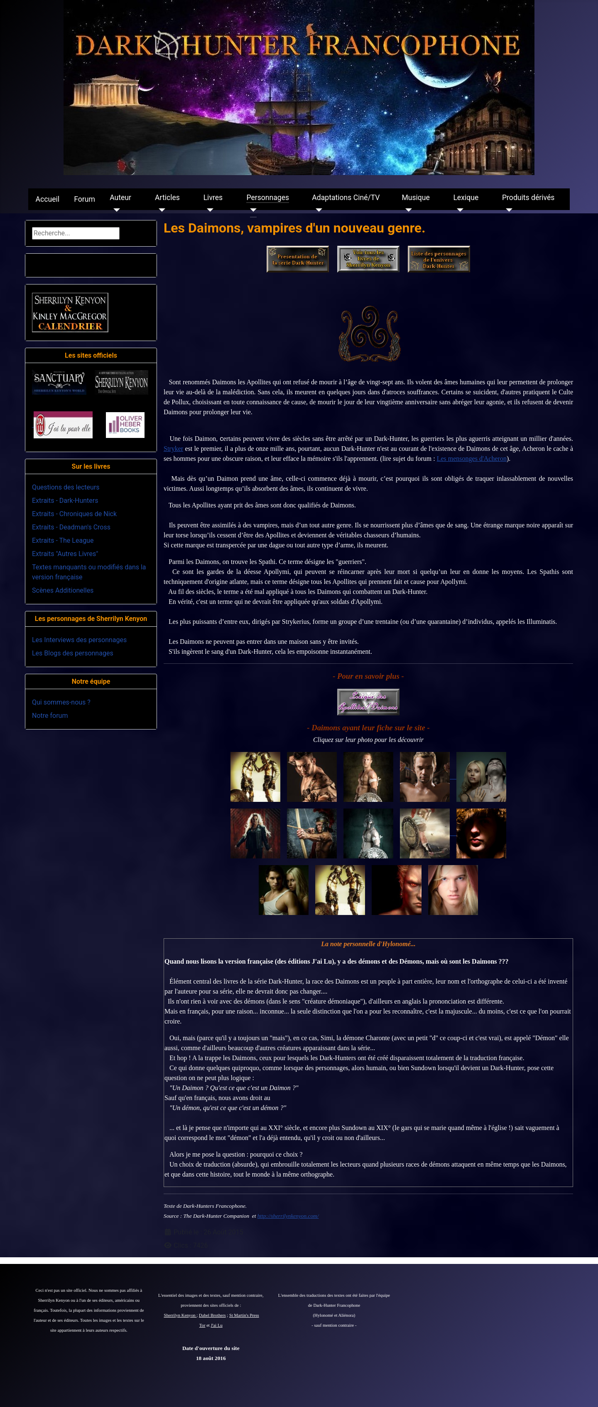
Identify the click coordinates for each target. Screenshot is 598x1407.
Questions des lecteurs (66, 487)
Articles (167, 197)
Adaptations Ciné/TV (346, 197)
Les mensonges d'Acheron (472, 458)
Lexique (465, 197)
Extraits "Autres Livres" (65, 554)
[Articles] (160, 210)
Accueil (47, 199)
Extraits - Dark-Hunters (65, 500)
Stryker (173, 448)
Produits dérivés (528, 197)
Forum (84, 199)
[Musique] (407, 210)
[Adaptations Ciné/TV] (317, 210)
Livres (213, 197)
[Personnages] (251, 210)
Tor (202, 1325)
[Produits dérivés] (507, 210)
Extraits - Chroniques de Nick (74, 514)
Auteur (120, 197)
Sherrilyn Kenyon (180, 1315)
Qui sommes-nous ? (61, 702)
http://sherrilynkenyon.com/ (288, 1216)
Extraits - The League (62, 540)
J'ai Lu (217, 1325)
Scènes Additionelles (62, 590)
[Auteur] (115, 210)
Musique (415, 197)
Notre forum (50, 716)
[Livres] (208, 210)
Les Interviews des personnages (79, 640)
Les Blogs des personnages (72, 653)
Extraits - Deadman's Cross (71, 527)
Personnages (267, 197)
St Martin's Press (244, 1315)
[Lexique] (458, 210)
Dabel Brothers (212, 1315)
